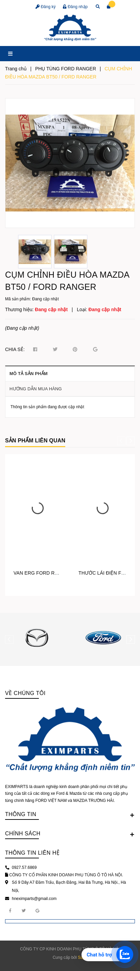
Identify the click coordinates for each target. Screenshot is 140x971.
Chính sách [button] (70, 834)
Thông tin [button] (70, 814)
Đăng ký (45, 6)
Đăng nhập (75, 6)
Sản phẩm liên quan (35, 440)
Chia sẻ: (15, 349)
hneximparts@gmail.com (34, 898)
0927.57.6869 (24, 867)
